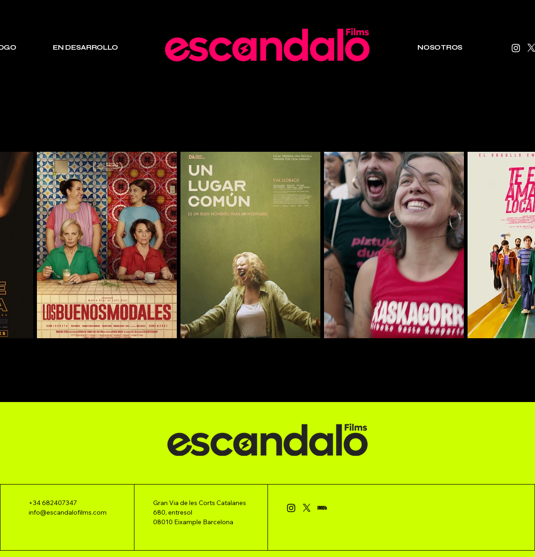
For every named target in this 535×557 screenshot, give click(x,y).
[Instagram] (515, 47)
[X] (306, 507)
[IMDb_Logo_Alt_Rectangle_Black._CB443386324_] (322, 507)
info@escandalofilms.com (68, 512)
